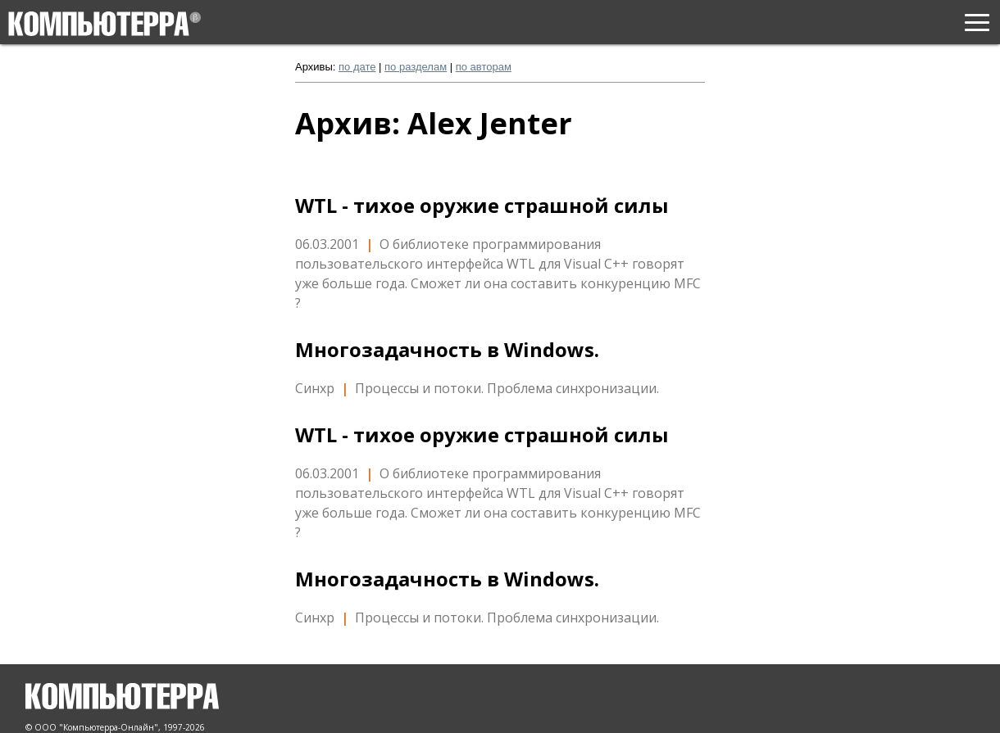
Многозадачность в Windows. (447, 349)
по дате (357, 67)
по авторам (483, 67)
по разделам (415, 67)
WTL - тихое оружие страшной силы (482, 205)
